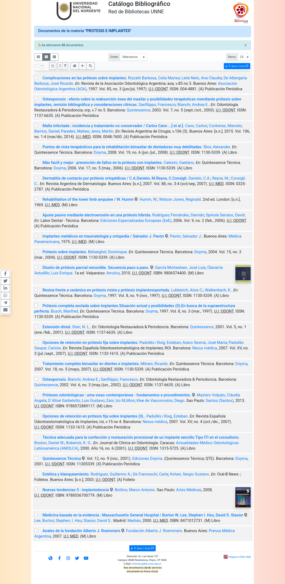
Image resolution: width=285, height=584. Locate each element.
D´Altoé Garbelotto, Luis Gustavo (76, 400)
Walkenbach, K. (218, 290)
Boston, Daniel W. (49, 442)
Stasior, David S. (97, 520)
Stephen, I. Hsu (69, 520)
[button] (65, 66)
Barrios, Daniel (46, 131)
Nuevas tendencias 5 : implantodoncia (76, 489)
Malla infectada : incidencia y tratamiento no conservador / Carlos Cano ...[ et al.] (112, 125)
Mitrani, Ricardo (154, 363)
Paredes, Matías (75, 131)
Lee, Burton (44, 520)
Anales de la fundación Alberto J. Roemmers (81, 530)
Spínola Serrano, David (225, 215)
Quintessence (138, 110)
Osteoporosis (54, 379)
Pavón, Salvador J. (186, 236)
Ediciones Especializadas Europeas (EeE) (136, 220)
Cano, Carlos (196, 125)
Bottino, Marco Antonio (135, 489)
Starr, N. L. (81, 327)
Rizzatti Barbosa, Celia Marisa (154, 78)
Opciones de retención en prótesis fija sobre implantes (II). (93, 416)
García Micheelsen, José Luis (180, 267)
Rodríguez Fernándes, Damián (178, 215)
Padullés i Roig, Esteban (160, 342)
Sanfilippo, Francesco (157, 104)
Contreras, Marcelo (225, 125)
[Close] (245, 45)
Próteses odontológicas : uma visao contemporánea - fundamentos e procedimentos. (116, 395)
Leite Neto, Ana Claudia (201, 78)
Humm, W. (148, 199)
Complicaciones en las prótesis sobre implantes (84, 78)
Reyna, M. (220, 178)
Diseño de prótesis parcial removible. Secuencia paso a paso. (95, 267)
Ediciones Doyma (147, 458)
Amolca (113, 273)
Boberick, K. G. (78, 442)
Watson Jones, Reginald (180, 199)
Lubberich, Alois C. (187, 290)
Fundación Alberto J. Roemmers (154, 530)
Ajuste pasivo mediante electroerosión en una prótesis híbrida (96, 215)
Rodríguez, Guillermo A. (111, 474)
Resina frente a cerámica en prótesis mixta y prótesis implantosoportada (105, 290)
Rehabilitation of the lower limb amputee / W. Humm (88, 199)
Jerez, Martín (102, 131)
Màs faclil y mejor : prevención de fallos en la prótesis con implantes (102, 162)
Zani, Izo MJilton (120, 400)
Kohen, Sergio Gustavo (189, 474)
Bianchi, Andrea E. (193, 104)
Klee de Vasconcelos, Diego (160, 400)
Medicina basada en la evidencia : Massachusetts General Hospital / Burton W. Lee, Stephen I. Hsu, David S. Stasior (142, 515)
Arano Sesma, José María (204, 342)
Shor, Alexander (216, 147)
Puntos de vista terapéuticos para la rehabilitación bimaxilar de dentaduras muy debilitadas (121, 147)
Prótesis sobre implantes (64, 252)
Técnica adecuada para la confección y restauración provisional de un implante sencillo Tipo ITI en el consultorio (140, 437)
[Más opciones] (60, 66)
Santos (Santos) (220, 400)
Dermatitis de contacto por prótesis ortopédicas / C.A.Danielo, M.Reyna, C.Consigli (114, 178)
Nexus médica (204, 348)
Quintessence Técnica (61, 458)
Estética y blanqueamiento (65, 474)
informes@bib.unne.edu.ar (146, 563)
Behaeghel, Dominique (107, 252)
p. (237, 66)
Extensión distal (56, 327)
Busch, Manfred (64, 311)
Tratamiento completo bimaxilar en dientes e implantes (90, 363)
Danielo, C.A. (199, 178)
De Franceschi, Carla (150, 474)
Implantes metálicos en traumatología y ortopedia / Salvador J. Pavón (103, 236)
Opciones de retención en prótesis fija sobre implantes (89, 342)
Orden (114, 57)
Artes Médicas (188, 489)
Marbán (134, 520)
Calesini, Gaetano (179, 162)
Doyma (100, 152)
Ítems (232, 57)
